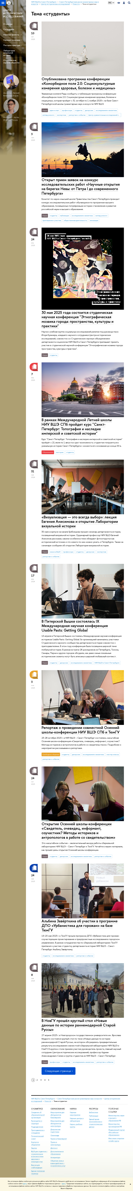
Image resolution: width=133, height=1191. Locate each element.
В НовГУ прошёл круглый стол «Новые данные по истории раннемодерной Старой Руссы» (78, 1025)
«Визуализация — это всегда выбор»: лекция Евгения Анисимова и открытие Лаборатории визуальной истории (80, 521)
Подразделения (37, 1127)
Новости (48, 1101)
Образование (58, 1108)
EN (113, 3)
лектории (59, 452)
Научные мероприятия (75, 1113)
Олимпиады (55, 1135)
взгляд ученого (48, 115)
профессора (67, 110)
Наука (73, 1108)
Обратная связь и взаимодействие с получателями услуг (58, 1163)
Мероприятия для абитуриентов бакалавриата (57, 1115)
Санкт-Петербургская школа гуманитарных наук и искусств (79, 1099)
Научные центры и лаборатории (77, 1119)
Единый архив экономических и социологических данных (95, 1123)
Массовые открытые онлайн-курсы (116, 1139)
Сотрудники (8, 29)
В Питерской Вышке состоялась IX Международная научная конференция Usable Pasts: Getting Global (75, 626)
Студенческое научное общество (11, 61)
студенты (78, 110)
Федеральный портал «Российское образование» (116, 1132)
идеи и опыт (54, 110)
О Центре (7, 24)
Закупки (34, 1148)
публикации (64, 215)
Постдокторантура (11, 45)
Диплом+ (54, 1148)
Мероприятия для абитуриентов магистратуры (57, 1123)
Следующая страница (58, 1071)
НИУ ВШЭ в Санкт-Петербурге (107, 663)
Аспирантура (55, 1157)
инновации (94, 220)
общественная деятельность (75, 220)
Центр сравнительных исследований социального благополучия (104, 115)
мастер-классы (113, 754)
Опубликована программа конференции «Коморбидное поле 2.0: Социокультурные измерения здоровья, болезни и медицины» (78, 83)
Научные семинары (11, 40)
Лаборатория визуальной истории (9, 52)
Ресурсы (93, 1108)
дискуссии (89, 110)
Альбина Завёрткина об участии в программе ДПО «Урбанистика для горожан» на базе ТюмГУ (80, 925)
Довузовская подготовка (55, 1130)
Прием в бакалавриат (59, 1139)
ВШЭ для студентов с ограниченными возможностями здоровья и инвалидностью (39, 1156)
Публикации (93, 1116)
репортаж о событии (77, 115)
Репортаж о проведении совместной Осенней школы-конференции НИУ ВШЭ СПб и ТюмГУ (81, 730)
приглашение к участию (52, 220)
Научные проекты (11, 34)
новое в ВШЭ (55, 552)
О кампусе (37, 1108)
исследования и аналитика (106, 110)
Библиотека (93, 1112)
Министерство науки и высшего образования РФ (116, 1118)
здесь (25, 1184)
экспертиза (61, 115)
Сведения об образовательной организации (38, 1115)
